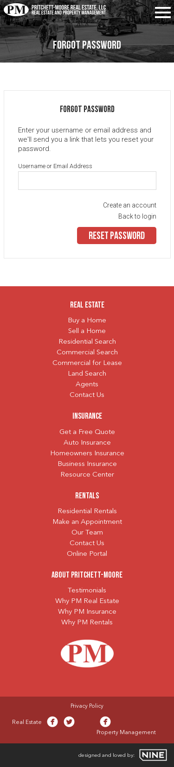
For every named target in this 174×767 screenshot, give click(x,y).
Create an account (129, 205)
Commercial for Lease (87, 363)
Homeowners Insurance (87, 453)
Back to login (137, 216)
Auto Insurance (87, 443)
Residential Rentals (87, 511)
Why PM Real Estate (87, 601)
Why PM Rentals (87, 622)
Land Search (87, 374)
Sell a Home (87, 331)
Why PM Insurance (87, 612)
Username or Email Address (55, 166)
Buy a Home (87, 320)
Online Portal (87, 554)
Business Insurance (87, 464)
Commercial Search (87, 352)
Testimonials (87, 590)
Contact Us (87, 395)
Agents (87, 384)
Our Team (87, 532)
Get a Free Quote (87, 432)
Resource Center (87, 475)
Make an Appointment (87, 522)
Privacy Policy (87, 706)
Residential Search (87, 342)
